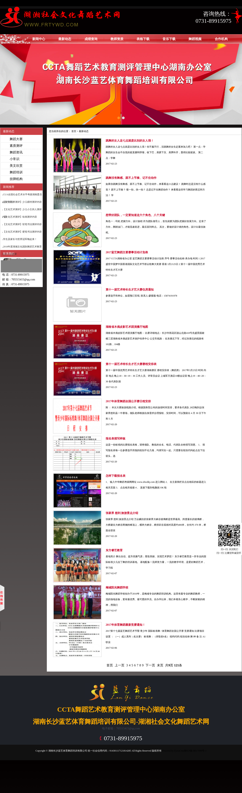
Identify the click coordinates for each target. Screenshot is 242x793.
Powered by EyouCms (173, 750)
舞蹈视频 (195, 39)
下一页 (150, 665)
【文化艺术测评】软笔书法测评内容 (22, 224)
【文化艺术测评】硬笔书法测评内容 (22, 231)
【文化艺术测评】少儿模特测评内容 (22, 202)
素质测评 (16, 145)
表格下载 (143, 39)
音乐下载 (169, 39)
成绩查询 (90, 39)
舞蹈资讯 (16, 152)
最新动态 (64, 39)
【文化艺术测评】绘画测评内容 (20, 216)
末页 (160, 665)
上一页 (119, 665)
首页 (12, 39)
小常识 (14, 159)
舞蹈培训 (16, 172)
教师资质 (117, 39)
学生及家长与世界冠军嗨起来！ (20, 239)
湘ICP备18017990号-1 (195, 750)
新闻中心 (38, 39)
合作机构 (221, 39)
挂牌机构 (16, 179)
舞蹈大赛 (16, 139)
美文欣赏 (16, 165)
